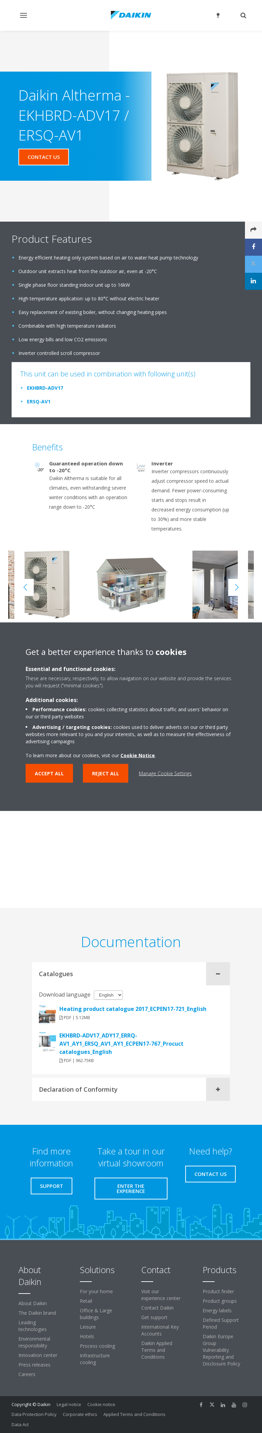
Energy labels (217, 1310)
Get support (154, 1317)
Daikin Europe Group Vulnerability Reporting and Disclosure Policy (221, 1350)
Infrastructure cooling (95, 1358)
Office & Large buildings (96, 1313)
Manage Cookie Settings (165, 773)
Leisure (88, 1327)
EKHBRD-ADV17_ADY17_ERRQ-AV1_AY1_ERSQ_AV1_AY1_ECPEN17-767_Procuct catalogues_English (121, 1044)
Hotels (87, 1336)
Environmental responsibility (34, 1342)
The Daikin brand (37, 1313)
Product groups (220, 1301)
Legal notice (69, 1404)
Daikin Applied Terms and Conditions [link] (156, 1350)
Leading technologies (32, 1325)
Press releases (34, 1364)
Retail (86, 1301)
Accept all (49, 773)
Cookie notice (101, 1404)
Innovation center (37, 1355)
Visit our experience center (160, 1294)
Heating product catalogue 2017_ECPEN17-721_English (132, 1009)
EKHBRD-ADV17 (45, 388)
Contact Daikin (157, 1307)
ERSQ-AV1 (38, 401)
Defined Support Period (221, 1323)
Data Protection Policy (34, 1414)
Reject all (105, 773)
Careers (26, 1374)
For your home (96, 1291)
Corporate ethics (80, 1414)
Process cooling (97, 1346)
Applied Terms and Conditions (134, 1414)
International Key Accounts (160, 1330)
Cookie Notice (137, 755)
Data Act (20, 1424)
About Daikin (32, 1303)
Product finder (218, 1291)
